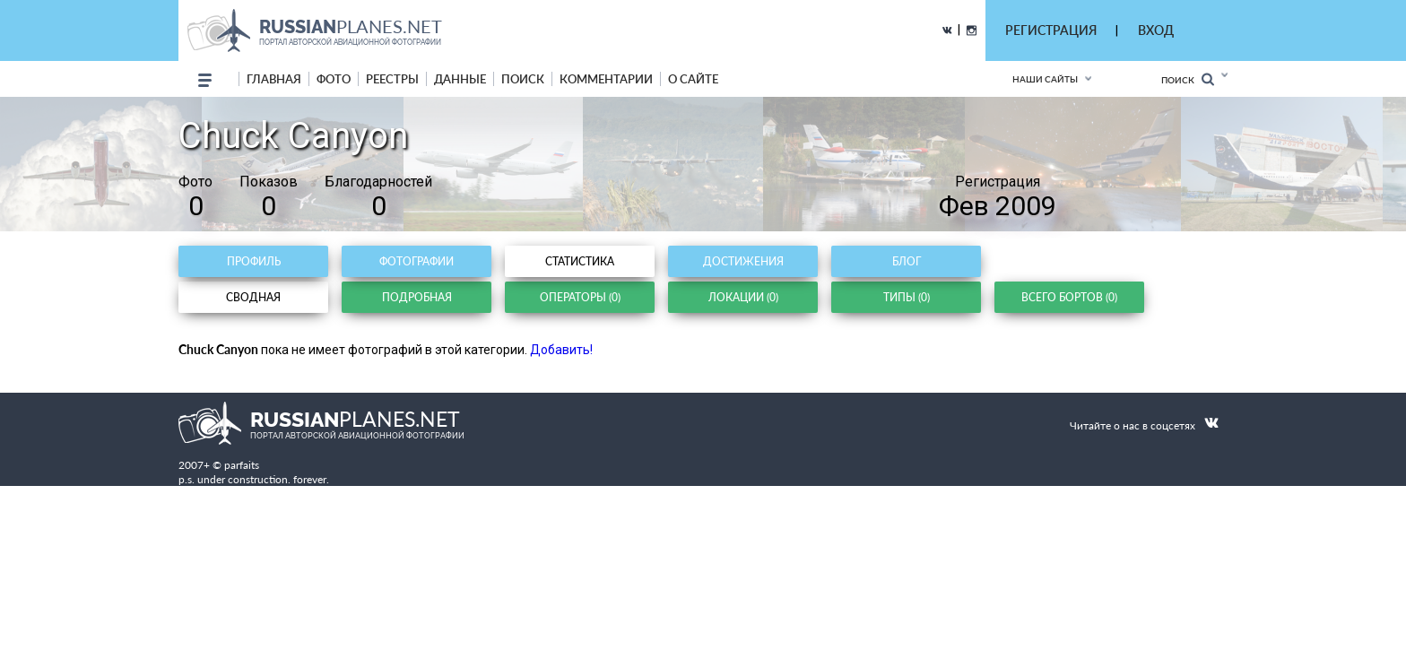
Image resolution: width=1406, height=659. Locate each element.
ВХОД (1156, 30)
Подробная (417, 297)
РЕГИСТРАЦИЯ (1051, 30)
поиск (522, 79)
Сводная (253, 297)
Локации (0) (743, 297)
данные (460, 79)
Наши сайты (1045, 79)
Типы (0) (906, 297)
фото (334, 79)
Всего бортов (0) (1069, 297)
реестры (392, 79)
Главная (274, 79)
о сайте (693, 79)
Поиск (1187, 79)
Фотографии (416, 261)
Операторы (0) (580, 297)
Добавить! (561, 350)
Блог (906, 261)
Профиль (254, 261)
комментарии (606, 79)
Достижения (743, 261)
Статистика (579, 261)
